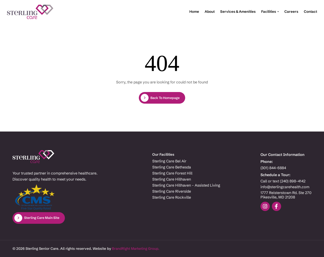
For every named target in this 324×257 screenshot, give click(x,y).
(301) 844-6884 (273, 168)
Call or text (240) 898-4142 (282, 181)
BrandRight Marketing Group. (135, 248)
